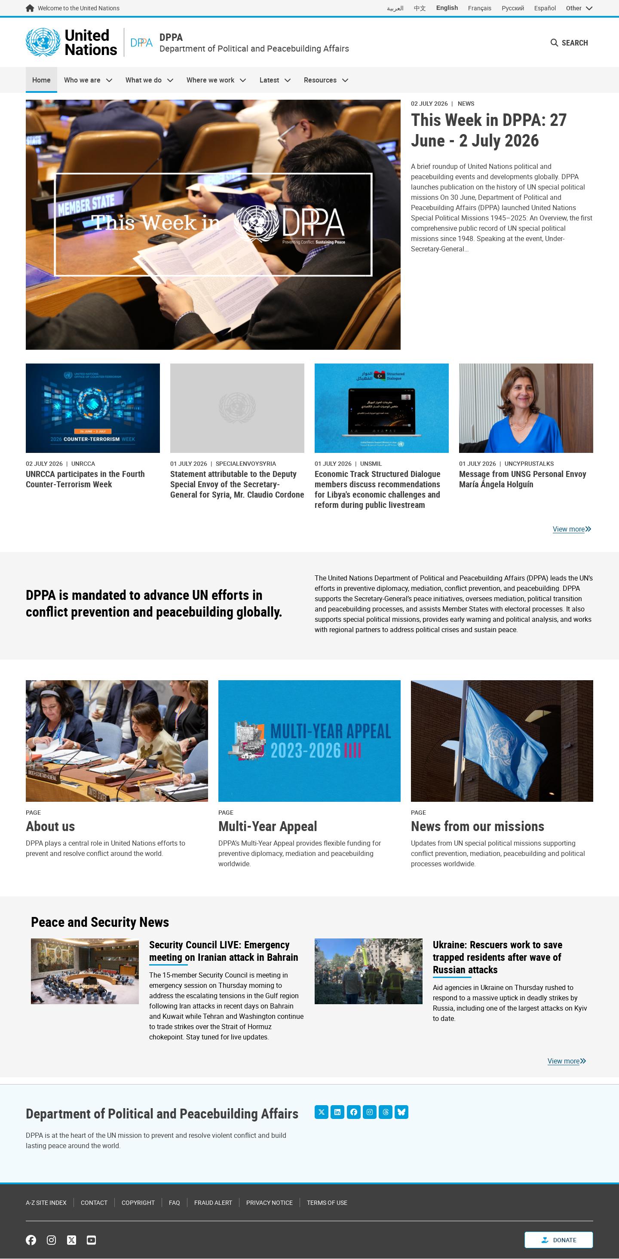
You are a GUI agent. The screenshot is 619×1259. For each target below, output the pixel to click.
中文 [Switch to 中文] (420, 8)
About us (50, 826)
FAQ (174, 1203)
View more (569, 529)
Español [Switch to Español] (545, 8)
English (447, 7)
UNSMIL (371, 463)
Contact (94, 1203)
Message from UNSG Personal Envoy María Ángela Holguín (522, 479)
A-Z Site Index (46, 1203)
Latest (272, 80)
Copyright (138, 1203)
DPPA (172, 37)
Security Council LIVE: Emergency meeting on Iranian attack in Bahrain (223, 951)
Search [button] (569, 42)
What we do (146, 80)
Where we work (213, 80)
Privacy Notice (269, 1203)
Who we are (84, 80)
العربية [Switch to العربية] (395, 8)
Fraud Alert (213, 1203)
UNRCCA (83, 463)
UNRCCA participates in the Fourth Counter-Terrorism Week (85, 479)
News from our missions (478, 826)
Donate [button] (559, 1240)
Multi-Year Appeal (267, 826)
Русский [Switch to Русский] (513, 8)
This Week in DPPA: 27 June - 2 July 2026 (489, 130)
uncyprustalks (529, 463)
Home (41, 80)
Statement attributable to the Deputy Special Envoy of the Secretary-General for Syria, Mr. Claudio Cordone (237, 484)
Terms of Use (327, 1203)
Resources (323, 80)
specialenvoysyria (246, 463)
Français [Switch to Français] (479, 8)
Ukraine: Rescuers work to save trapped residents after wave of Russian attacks (497, 957)
